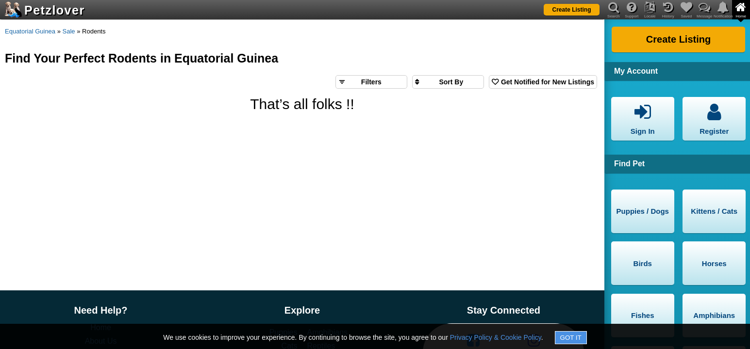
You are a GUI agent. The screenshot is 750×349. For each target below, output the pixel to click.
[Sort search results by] (448, 82)
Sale (69, 31)
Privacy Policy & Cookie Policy (495, 337)
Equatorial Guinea (30, 31)
